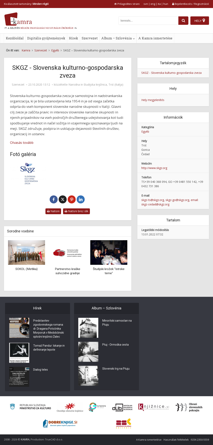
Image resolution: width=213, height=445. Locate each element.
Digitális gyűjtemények (46, 38)
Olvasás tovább (21, 142)
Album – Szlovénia (116, 38)
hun (165, 4)
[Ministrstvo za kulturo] (30, 407)
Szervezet (90, 38)
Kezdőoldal (15, 38)
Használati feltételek (176, 439)
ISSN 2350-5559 (200, 439)
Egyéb (145, 131)
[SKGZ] (28, 173)
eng (153, 4)
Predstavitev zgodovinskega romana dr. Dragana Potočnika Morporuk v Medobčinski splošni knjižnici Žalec (48, 328)
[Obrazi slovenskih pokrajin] (189, 407)
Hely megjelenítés (152, 100)
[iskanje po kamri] (148, 20)
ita (159, 4)
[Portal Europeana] (97, 407)
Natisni (53, 211)
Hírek (73, 38)
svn (146, 4)
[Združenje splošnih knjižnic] (123, 423)
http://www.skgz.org (154, 168)
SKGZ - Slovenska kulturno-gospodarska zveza (171, 73)
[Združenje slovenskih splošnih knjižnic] (153, 407)
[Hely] (199, 20)
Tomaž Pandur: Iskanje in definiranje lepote (49, 347)
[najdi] (183, 20)
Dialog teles (40, 369)
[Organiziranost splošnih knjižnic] (70, 407)
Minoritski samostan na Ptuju (117, 322)
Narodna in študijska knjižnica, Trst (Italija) (95, 84)
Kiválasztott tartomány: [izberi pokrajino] (26, 4)
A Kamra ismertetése (155, 38)
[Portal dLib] (123, 407)
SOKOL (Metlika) (26, 269)
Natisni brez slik (76, 211)
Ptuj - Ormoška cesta (115, 344)
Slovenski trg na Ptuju (116, 368)
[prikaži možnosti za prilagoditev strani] (127, 4)
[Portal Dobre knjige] (60, 423)
